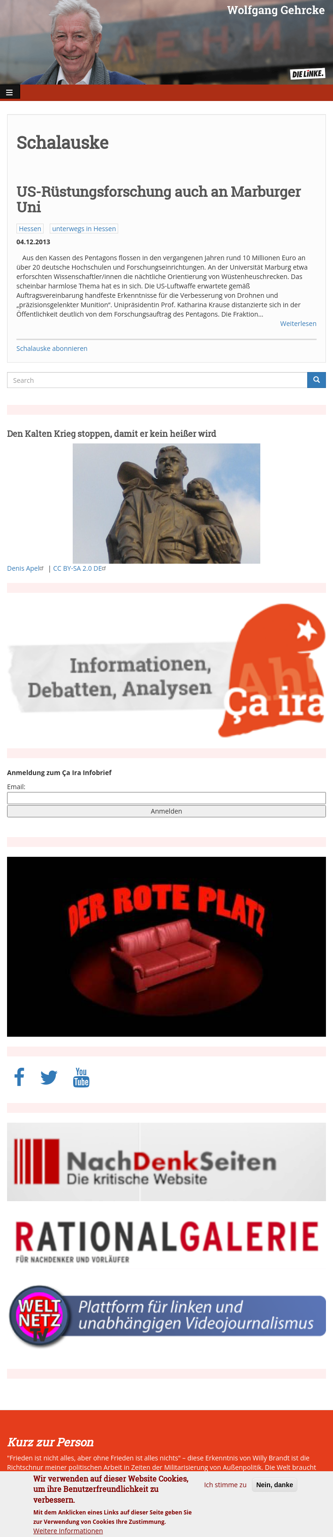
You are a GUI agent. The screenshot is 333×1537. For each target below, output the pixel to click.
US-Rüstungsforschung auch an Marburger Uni (158, 199)
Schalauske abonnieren (52, 348)
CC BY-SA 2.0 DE (80, 568)
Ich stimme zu (225, 1490)
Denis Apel (26, 568)
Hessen (30, 228)
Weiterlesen (298, 323)
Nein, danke (274, 1490)
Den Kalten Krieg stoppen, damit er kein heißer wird (111, 433)
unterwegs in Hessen (84, 228)
